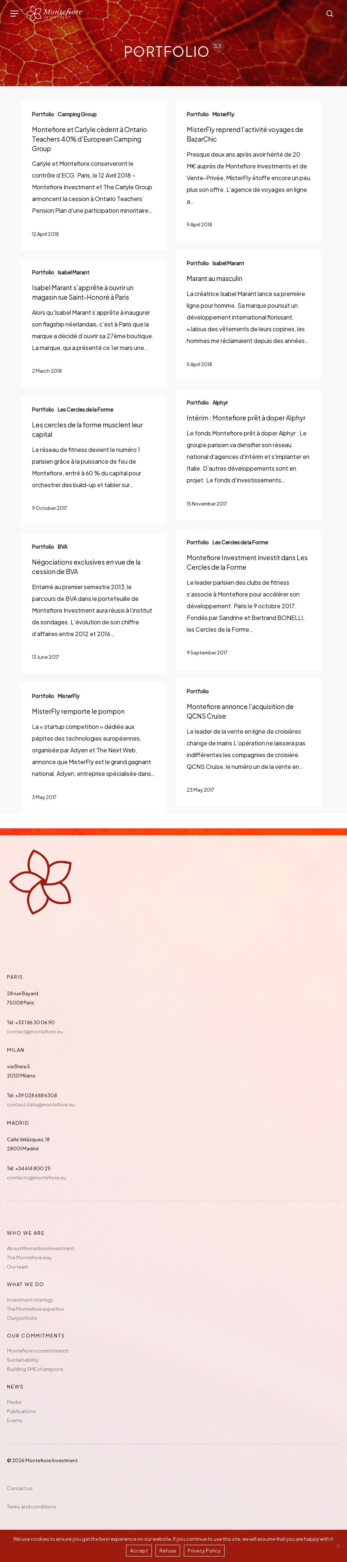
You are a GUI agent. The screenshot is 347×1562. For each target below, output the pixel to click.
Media (14, 1402)
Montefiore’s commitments (38, 1351)
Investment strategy (30, 1300)
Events (15, 1420)
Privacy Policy (204, 1551)
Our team (17, 1267)
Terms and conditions (31, 1507)
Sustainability (22, 1360)
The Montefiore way (29, 1257)
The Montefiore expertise (35, 1309)
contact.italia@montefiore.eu (41, 1104)
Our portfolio (22, 1318)
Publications (21, 1411)
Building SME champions (35, 1369)
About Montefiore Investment (40, 1248)
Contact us (20, 1488)
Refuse (168, 1551)
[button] (14, 14)
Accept (139, 1551)
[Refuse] (337, 1546)
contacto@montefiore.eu (36, 1177)
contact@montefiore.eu (35, 1031)
